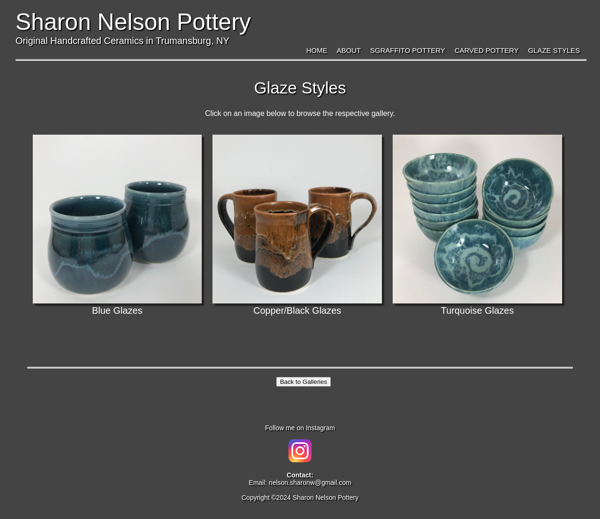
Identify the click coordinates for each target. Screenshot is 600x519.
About (349, 50)
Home (316, 50)
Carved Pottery (486, 50)
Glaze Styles (554, 50)
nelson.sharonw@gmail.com (310, 482)
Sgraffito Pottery (407, 50)
